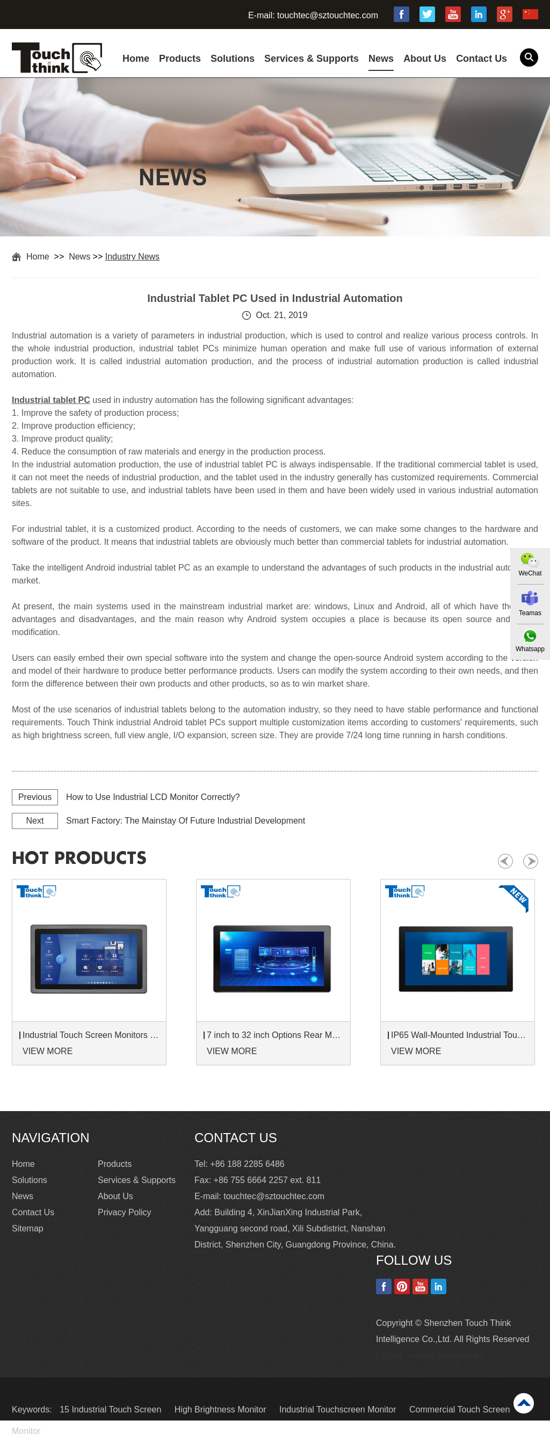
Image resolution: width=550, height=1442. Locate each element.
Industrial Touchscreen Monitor (339, 1409)
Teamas (530, 613)
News (381, 58)
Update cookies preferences (429, 1355)
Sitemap (28, 1228)
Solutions (233, 58)
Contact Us (481, 58)
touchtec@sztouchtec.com (327, 15)
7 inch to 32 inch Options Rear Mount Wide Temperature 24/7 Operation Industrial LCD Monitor (275, 1035)
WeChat (529, 573)
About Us (424, 58)
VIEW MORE (48, 1051)
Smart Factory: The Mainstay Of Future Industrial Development (185, 820)
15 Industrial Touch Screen (112, 1409)
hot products (79, 858)
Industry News (132, 256)
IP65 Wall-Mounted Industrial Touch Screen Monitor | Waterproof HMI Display (459, 1035)
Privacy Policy (124, 1212)
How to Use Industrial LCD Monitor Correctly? (153, 797)
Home (135, 58)
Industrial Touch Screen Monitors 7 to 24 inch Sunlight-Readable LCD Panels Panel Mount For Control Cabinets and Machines (91, 1035)
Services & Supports (311, 58)
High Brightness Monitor (222, 1409)
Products (180, 58)
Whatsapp (530, 649)
